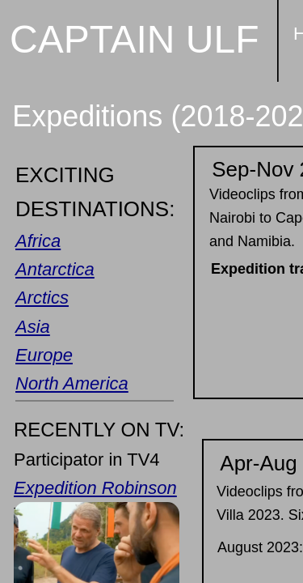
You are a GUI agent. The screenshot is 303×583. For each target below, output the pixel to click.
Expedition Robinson (95, 488)
